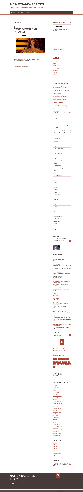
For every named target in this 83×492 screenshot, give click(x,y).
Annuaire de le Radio (57, 452)
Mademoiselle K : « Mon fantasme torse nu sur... (62, 282)
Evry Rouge (55, 428)
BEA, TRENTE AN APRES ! (59, 311)
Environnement (57, 165)
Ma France (55, 394)
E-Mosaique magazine (58, 430)
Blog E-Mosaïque (56, 389)
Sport (55, 214)
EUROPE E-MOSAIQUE (59, 168)
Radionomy (55, 448)
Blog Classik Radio (57, 435)
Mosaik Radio (56, 431)
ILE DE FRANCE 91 (58, 175)
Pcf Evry (55, 385)
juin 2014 (55, 76)
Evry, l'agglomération (58, 414)
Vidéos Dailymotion (57, 396)
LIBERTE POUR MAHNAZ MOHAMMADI (59, 297)
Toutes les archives (57, 78)
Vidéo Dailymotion (58, 218)
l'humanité (64, 361)
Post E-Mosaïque (56, 405)
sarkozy (69, 364)
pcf (40, 65)
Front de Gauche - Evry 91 (58, 426)
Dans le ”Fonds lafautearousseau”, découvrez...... (60, 89)
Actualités (30, 65)
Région (55, 209)
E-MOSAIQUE (56, 392)
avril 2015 (55, 61)
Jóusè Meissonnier (57, 107)
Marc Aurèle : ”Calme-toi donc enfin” (61, 104)
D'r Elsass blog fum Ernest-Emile (61, 110)
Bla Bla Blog (61, 102)
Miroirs (54, 390)
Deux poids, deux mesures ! (59, 98)
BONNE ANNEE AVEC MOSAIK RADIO (61, 289)
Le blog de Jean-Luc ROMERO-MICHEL (61, 98)
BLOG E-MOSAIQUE (58, 148)
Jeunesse (56, 177)
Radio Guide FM (56, 450)
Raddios (54, 444)
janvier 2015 (55, 63)
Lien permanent (18, 65)
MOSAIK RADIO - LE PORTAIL (28, 4)
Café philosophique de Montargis (60, 105)
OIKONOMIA (57, 194)
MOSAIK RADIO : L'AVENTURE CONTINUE (61, 304)
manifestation (56, 361)
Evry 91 (54, 421)
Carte (54, 229)
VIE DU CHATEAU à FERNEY (61, 96)
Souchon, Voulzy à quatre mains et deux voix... (62, 325)
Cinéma (56, 156)
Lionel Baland (61, 114)
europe (55, 359)
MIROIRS (56, 189)
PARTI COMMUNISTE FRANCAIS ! (26, 30)
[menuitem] (13, 12)
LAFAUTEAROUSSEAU (66, 90)
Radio (55, 206)
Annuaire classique (57, 453)
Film (55, 170)
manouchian (61, 359)
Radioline (55, 443)
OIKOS (55, 197)
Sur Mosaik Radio (58, 216)
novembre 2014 (56, 67)
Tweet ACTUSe (56, 417)
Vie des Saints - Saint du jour (61, 87)
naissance (19, 66)
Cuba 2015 (55, 422)
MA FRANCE (57, 185)
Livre (55, 182)
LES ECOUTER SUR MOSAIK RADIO (62, 318)
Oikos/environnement (58, 397)
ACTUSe (56, 144)
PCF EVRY (56, 199)
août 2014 (55, 72)
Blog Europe (55, 415)
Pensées (56, 202)
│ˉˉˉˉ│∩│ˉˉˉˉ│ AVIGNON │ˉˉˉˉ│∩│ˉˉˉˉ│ (61, 107)
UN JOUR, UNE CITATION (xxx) (59, 92)
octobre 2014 (56, 68)
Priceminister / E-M (57, 401)
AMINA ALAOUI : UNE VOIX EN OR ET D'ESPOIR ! (62, 266)
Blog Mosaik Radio (57, 433)
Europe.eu (55, 387)
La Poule (34, 65)
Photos (55, 204)
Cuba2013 (56, 158)
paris (54, 364)
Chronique (56, 151)
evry (67, 359)
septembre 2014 (56, 70)
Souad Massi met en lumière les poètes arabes (61, 274)
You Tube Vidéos (56, 406)
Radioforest (55, 446)
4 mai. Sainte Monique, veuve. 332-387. (61, 86)
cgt (54, 366)
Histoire (56, 172)
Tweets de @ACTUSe (57, 49)
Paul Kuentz (55, 110)
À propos (28, 12)
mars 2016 (55, 60)
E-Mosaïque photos (58, 160)
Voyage (55, 223)
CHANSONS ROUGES (58, 259)
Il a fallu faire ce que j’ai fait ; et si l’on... (61, 95)
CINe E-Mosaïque (58, 153)
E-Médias (55, 410)
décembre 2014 (56, 65)
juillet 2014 (55, 74)
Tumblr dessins (56, 424)
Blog (55, 146)
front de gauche (61, 364)
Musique (56, 192)
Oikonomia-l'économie (58, 403)
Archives (20, 12)
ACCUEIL (55, 419)
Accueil (13, 12)
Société (55, 211)
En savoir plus (60, 491)
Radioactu (55, 455)
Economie (56, 163)
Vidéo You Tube (57, 221)
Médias (55, 187)
